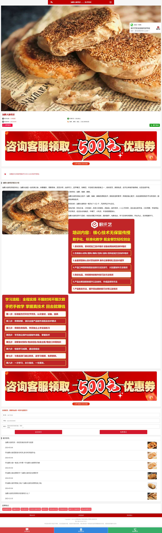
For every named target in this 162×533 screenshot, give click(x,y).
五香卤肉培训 (63, 509)
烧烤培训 (45, 509)
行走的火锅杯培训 (35, 509)
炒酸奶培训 (16, 509)
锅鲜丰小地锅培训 (74, 509)
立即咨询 (7, 125)
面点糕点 (78, 118)
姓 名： (5, 415)
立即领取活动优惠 (81, 164)
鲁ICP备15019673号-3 (81, 521)
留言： (5, 426)
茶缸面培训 (24, 509)
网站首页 (32, 515)
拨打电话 (155, 125)
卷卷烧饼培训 (7, 509)
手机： (5, 420)
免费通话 (123, 432)
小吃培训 (81, 515)
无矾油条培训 (53, 509)
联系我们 (129, 515)
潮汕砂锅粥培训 (86, 509)
